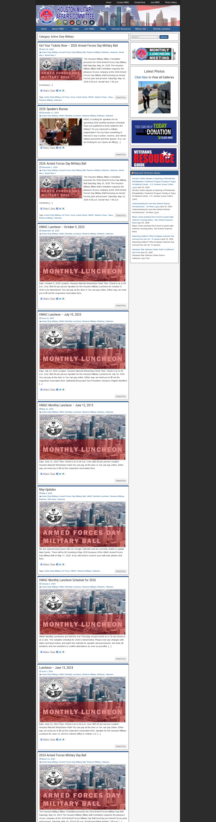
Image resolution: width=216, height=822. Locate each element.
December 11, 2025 (50, 113)
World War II (50, 55)
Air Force (66, 97)
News (103, 28)
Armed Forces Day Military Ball (72, 52)
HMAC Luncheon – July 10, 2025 (60, 314)
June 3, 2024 (47, 671)
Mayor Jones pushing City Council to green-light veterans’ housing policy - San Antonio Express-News (153, 220)
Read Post (120, 97)
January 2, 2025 (49, 584)
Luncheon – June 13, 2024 (56, 668)
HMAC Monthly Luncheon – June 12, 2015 (66, 405)
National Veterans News (147, 173)
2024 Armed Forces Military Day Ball (62, 755)
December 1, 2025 (50, 167)
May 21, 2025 (47, 409)
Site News (52, 499)
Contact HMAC (123, 2)
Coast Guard (81, 97)
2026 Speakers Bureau (53, 109)
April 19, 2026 (48, 49)
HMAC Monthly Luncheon (70, 116)
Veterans (114, 52)
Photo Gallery (171, 2)
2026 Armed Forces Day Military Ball (62, 163)
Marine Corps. (101, 97)
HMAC (91, 97)
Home (108, 2)
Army (72, 97)
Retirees (105, 52)
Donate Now (140, 2)
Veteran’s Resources (121, 28)
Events (76, 28)
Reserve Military (94, 52)
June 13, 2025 (48, 318)
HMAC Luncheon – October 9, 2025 (62, 227)
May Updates (47, 489)
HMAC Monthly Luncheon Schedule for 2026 (67, 580)
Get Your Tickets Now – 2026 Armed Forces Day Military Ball (78, 45)
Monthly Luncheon (161, 28)
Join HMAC (155, 2)
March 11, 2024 (48, 759)
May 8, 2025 (47, 493)
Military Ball (140, 28)
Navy (110, 97)
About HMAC (58, 28)
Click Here (141, 77)
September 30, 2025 (50, 231)
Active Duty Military (50, 52)
